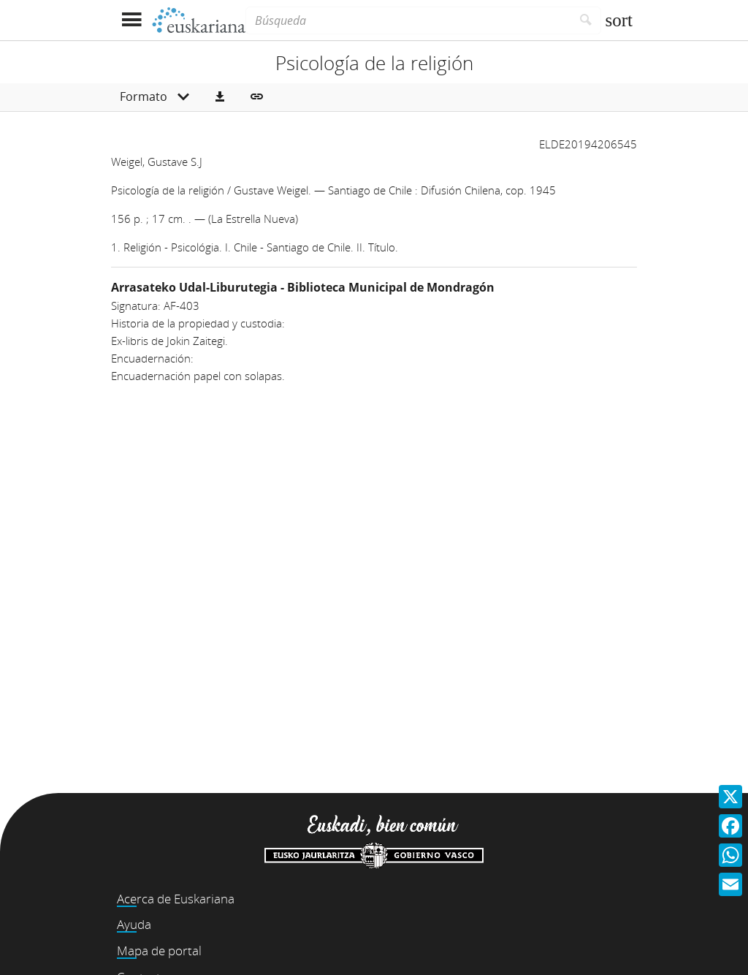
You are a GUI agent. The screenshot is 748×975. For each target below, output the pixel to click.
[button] (219, 97)
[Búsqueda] (408, 20)
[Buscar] (586, 20)
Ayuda (134, 924)
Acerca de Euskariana (175, 898)
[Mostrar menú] (131, 20)
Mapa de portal (159, 950)
